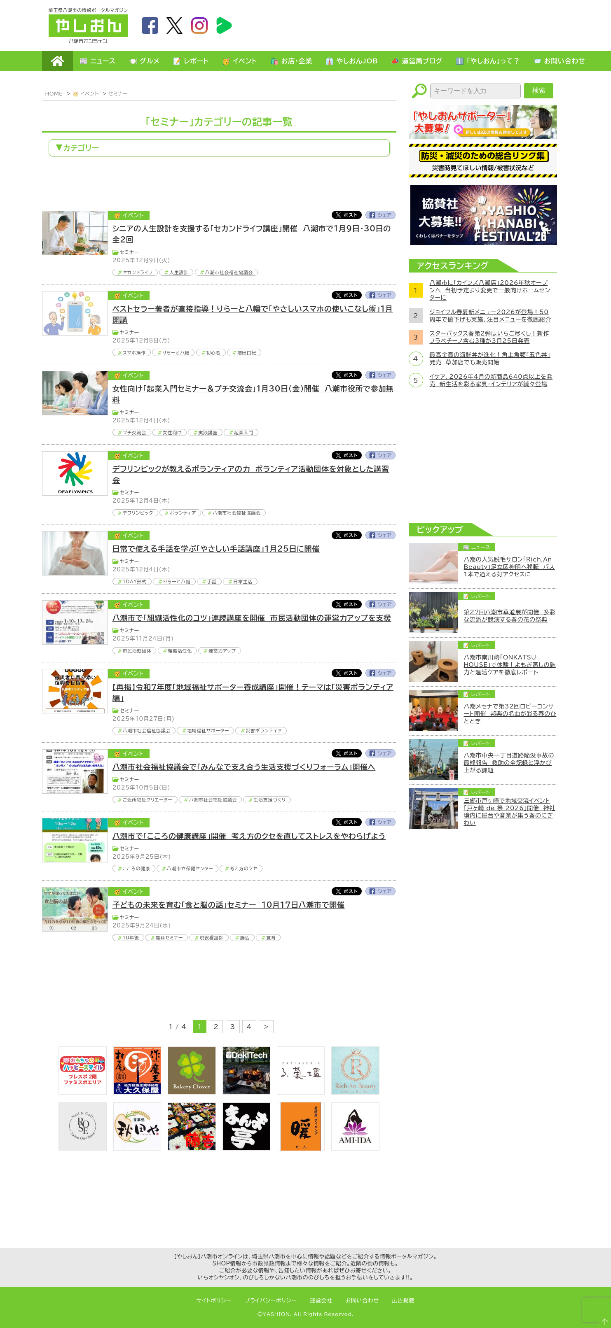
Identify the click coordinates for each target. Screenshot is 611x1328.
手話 (212, 581)
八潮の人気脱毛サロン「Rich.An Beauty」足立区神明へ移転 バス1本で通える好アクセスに (509, 567)
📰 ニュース (98, 61)
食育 (271, 937)
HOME (57, 61)
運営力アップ (222, 650)
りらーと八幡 (176, 352)
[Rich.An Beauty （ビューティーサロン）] (355, 1092)
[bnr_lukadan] (301, 1092)
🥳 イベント (239, 61)
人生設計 (179, 272)
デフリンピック (138, 512)
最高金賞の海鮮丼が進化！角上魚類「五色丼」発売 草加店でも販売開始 (490, 358)
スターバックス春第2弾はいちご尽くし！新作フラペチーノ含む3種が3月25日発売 (490, 337)
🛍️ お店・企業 (291, 61)
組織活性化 (180, 650)
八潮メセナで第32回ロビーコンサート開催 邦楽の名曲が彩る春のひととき (510, 714)
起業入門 (243, 432)
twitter (174, 25)
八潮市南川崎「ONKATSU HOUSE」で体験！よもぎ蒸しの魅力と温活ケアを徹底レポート (510, 665)
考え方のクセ (244, 868)
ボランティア (183, 512)
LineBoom (224, 25)
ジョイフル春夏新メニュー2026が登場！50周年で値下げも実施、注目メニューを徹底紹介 (490, 315)
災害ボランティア (264, 730)
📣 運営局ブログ (416, 61)
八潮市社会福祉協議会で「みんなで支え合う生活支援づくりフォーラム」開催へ (244, 767)
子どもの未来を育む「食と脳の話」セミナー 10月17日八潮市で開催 (228, 905)
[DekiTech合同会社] (246, 1092)
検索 (538, 90)
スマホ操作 (134, 352)
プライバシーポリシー (271, 1300)
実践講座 (208, 432)
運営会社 (321, 1300)
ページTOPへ (601, 1318)
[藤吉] (191, 1148)
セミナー (118, 93)
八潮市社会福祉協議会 (229, 272)
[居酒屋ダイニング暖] (301, 1148)
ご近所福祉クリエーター (148, 799)
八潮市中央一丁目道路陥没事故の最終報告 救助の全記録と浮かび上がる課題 (509, 763)
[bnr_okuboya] (137, 1092)
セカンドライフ (138, 272)
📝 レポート (191, 61)
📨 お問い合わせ (559, 61)
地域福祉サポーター (208, 730)
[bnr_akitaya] (137, 1148)
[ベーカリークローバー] (191, 1092)
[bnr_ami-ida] (355, 1148)
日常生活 (243, 581)
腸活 (245, 937)
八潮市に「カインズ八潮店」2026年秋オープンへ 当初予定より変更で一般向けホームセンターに (490, 290)
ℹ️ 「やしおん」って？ (488, 61)
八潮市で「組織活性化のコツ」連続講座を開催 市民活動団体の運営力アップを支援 (251, 618)
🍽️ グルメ (144, 61)
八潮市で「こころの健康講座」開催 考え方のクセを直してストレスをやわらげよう (249, 836)
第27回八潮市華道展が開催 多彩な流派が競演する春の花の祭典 (510, 615)
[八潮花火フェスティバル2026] (483, 242)
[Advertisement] (413, 25)
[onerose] (82, 1148)
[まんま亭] (246, 1148)
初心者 (213, 352)
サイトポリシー (214, 1300)
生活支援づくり (269, 799)
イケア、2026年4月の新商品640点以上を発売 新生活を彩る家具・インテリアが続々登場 (491, 380)
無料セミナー (169, 937)
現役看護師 (211, 937)
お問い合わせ (362, 1300)
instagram (199, 25)
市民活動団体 (137, 650)
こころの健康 (136, 868)
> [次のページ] (266, 1026)
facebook (150, 25)
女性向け (172, 432)
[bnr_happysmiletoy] (82, 1092)
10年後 (131, 937)
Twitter (346, 215)
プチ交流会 (134, 432)
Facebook (380, 215)
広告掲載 (403, 1300)
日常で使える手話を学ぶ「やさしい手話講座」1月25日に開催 (216, 548)
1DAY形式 (135, 581)
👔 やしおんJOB (351, 61)
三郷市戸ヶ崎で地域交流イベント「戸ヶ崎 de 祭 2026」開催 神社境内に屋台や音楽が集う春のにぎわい (509, 812)
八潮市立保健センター (190, 868)
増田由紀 (247, 352)
